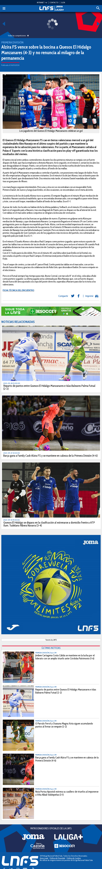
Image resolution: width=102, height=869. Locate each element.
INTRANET (40, 2)
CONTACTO (54, 2)
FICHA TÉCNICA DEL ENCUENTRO (18, 290)
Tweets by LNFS (51, 640)
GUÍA (63, 2)
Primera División (12, 42)
